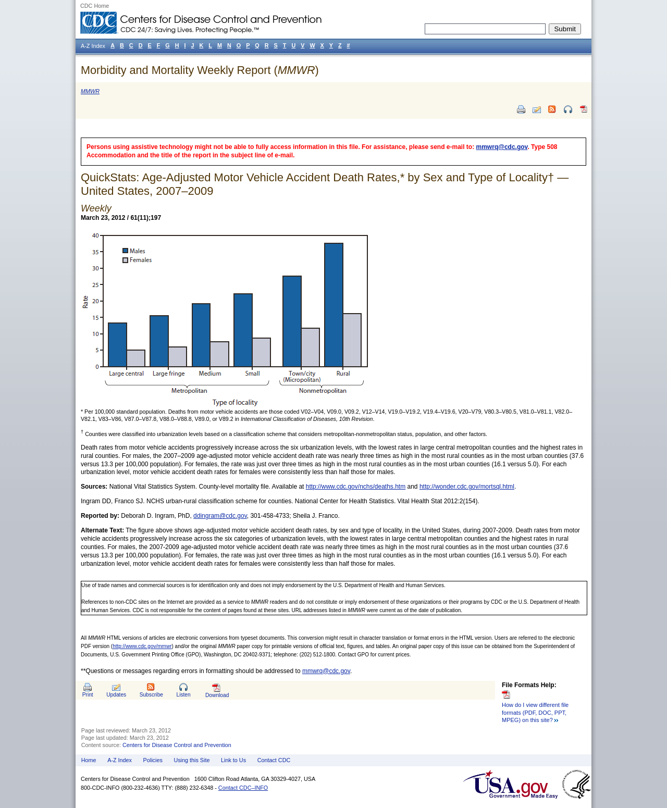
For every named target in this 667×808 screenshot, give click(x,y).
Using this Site (191, 760)
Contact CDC (274, 760)
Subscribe (151, 695)
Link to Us (233, 760)
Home (88, 760)
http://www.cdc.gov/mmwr (142, 646)
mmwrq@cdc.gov (502, 147)
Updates (116, 695)
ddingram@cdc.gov (220, 515)
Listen (183, 695)
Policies (153, 760)
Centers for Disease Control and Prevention (176, 745)
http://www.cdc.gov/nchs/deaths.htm (355, 486)
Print (87, 695)
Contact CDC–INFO (243, 788)
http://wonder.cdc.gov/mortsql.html (466, 486)
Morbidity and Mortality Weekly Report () (200, 70)
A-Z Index (119, 760)
